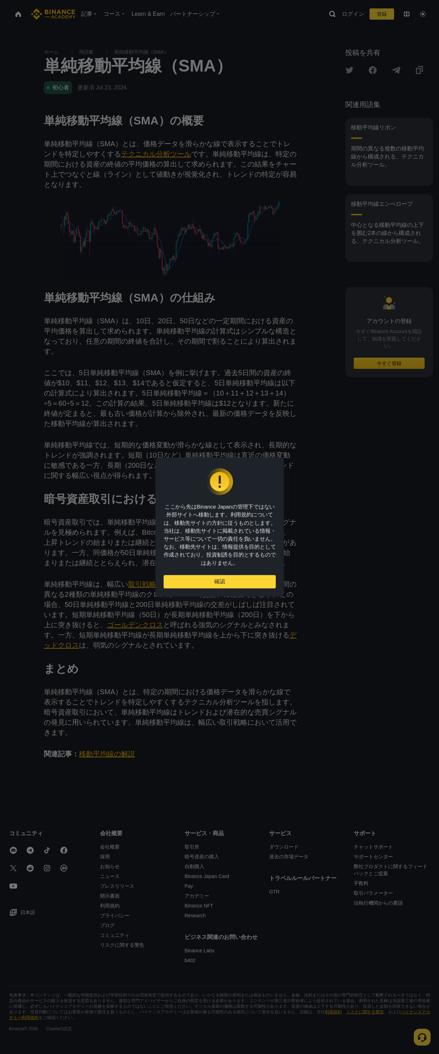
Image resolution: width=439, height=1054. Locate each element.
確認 (219, 584)
